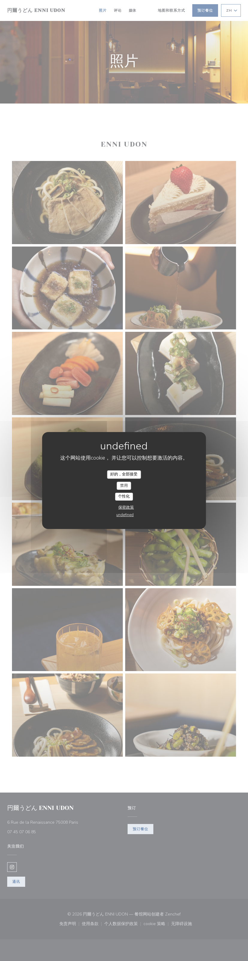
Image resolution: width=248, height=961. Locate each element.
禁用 (124, 485)
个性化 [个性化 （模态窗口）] (124, 496)
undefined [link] (125, 515)
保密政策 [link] (126, 507)
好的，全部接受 (123, 474)
